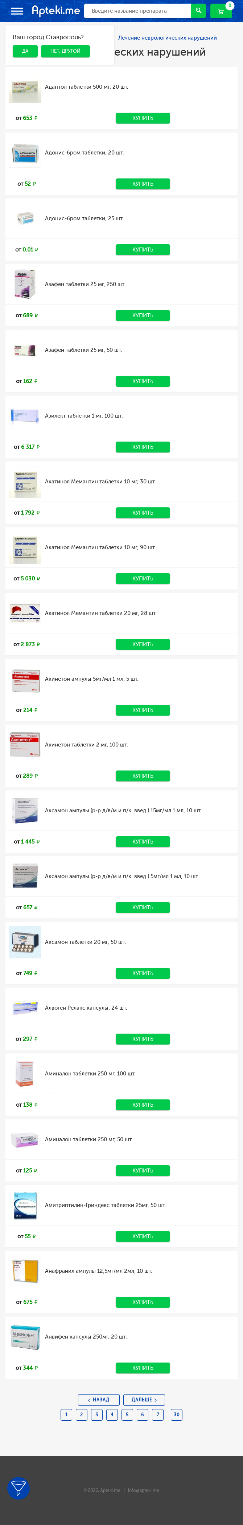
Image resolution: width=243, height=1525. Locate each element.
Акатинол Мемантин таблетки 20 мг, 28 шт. (101, 613)
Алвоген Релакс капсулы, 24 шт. (86, 1008)
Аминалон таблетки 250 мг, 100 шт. (90, 1073)
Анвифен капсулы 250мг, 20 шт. (86, 1336)
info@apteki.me (143, 1490)
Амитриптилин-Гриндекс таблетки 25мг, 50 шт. (105, 1205)
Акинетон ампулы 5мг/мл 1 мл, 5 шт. (92, 679)
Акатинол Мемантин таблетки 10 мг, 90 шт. (100, 547)
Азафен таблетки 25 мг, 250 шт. (85, 284)
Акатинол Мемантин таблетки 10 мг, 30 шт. (100, 481)
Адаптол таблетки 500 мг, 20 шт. (86, 87)
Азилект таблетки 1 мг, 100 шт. (84, 416)
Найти (198, 10)
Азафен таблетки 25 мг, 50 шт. (83, 350)
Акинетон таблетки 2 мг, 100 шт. (86, 744)
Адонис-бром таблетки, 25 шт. (84, 218)
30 (177, 1414)
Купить (142, 118)
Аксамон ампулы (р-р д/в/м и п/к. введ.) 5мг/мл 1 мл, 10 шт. (122, 876)
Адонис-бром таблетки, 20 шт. (84, 152)
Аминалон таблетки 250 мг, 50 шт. (89, 1139)
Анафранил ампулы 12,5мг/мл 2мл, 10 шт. (98, 1271)
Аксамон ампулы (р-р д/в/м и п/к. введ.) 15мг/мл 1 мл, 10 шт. (123, 810)
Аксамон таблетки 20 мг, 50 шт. (85, 942)
